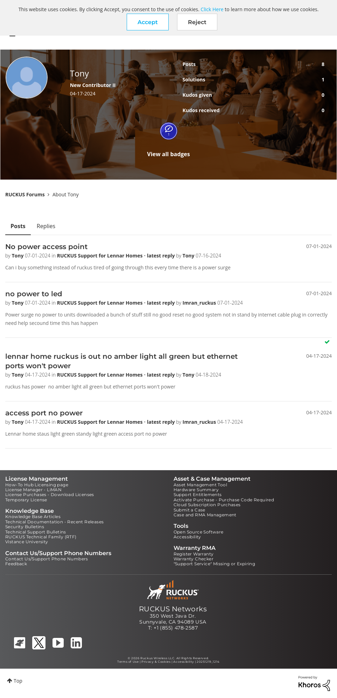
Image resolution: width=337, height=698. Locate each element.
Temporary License (26, 499)
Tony (18, 255)
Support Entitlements (198, 494)
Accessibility (187, 536)
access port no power (44, 413)
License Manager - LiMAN (33, 489)
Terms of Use (128, 661)
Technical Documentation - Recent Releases (54, 521)
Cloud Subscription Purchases (207, 504)
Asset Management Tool (200, 484)
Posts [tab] (18, 226)
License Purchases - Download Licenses (49, 494)
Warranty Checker (193, 558)
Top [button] (18, 680)
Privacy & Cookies (155, 661)
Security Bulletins (24, 526)
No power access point (46, 246)
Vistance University (26, 541)
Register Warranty (194, 554)
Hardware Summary (196, 489)
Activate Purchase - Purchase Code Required (224, 499)
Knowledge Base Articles (33, 516)
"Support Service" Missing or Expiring (214, 563)
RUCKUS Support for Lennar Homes (100, 255)
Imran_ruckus (200, 302)
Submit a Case (189, 509)
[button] (148, 22)
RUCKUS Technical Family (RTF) (41, 536)
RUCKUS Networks (173, 609)
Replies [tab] (46, 226)
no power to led (33, 294)
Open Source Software (199, 532)
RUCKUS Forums (25, 194)
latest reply (161, 255)
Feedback (16, 563)
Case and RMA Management (205, 514)
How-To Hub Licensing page (36, 484)
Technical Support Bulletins (35, 532)
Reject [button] (197, 22)
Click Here (212, 9)
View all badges (168, 154)
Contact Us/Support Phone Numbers (46, 558)
